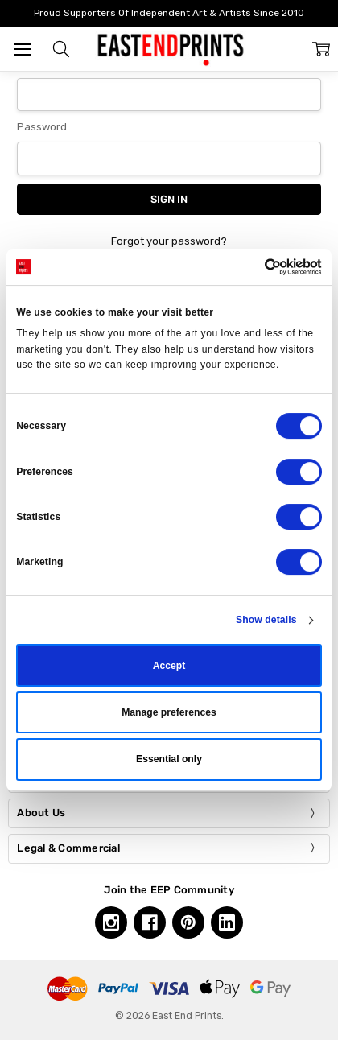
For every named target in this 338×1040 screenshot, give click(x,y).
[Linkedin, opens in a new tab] (227, 922)
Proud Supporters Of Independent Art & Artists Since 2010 (169, 13)
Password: (43, 127)
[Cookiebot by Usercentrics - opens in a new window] (251, 266)
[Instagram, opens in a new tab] (111, 922)
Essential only (169, 760)
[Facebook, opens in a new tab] (150, 922)
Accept (169, 665)
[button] (61, 49)
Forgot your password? (169, 241)
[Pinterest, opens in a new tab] (188, 922)
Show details (266, 619)
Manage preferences (169, 712)
